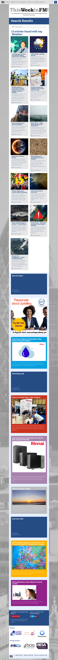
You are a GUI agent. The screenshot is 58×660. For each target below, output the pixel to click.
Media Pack (42, 2)
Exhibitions (31, 2)
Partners (37, 2)
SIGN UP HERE (16, 616)
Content (8, 2)
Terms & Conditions (28, 655)
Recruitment (23, 2)
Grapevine (13, 2)
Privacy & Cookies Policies (40, 655)
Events (17, 2)
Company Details (19, 655)
